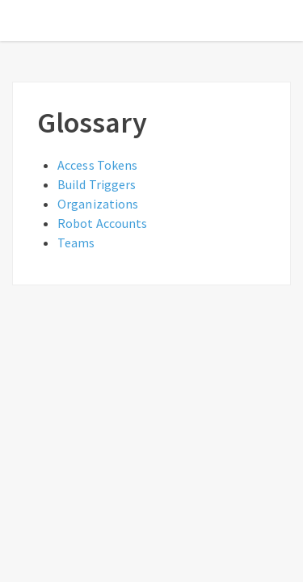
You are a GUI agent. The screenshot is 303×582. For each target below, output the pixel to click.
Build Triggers (96, 184)
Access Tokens (97, 165)
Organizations (97, 204)
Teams (76, 242)
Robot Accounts (102, 223)
